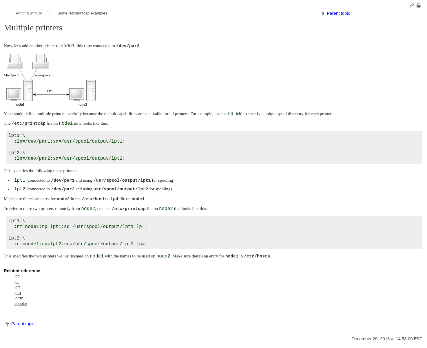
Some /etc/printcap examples (82, 13)
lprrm (18, 298)
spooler (20, 303)
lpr (16, 281)
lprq (17, 292)
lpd (17, 276)
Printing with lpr (29, 13)
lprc (17, 287)
